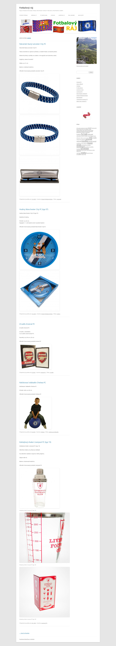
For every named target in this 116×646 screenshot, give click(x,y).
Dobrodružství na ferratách (82, 66)
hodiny (58, 314)
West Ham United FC (81, 101)
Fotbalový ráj (26, 7)
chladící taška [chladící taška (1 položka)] (79, 130)
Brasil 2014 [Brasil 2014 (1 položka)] (81, 129)
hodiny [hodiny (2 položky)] (79, 134)
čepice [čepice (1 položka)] (82, 154)
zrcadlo (51, 372)
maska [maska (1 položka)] (87, 137)
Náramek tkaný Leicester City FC (32, 44)
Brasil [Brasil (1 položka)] (78, 129)
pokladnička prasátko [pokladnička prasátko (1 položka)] (86, 145)
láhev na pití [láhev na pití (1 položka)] (83, 137)
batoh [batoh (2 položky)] (90, 128)
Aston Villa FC (80, 84)
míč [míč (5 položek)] (90, 137)
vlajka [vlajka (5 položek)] (83, 152)
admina (29, 38)
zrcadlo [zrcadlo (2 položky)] (79, 154)
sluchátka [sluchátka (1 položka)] (78, 153)
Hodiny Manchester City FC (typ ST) (33, 209)
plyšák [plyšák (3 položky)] (79, 145)
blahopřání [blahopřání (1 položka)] (94, 128)
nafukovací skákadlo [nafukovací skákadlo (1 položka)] (81, 139)
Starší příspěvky (24, 633)
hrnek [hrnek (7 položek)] (84, 134)
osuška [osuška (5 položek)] (84, 141)
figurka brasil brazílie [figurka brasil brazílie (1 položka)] (88, 130)
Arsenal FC (34, 15)
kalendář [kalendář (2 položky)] (90, 134)
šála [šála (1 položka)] (85, 154)
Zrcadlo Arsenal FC (27, 324)
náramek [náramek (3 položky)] (88, 139)
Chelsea (53, 15)
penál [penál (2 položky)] (94, 141)
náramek (59, 199)
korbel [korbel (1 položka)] (82, 136)
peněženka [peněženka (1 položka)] (79, 143)
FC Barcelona (43, 15)
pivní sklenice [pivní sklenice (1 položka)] (84, 143)
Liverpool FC (62, 15)
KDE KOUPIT (81, 15)
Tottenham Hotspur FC (82, 99)
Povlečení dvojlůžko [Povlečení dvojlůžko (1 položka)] (89, 146)
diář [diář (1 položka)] (83, 130)
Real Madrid (71, 15)
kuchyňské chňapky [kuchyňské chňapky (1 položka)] (92, 136)
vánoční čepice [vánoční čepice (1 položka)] (90, 153)
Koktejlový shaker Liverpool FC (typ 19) (35, 442)
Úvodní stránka (23, 15)
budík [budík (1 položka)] (90, 129)
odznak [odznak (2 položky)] (79, 141)
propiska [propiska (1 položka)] (78, 148)
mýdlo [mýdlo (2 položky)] (95, 138)
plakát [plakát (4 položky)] (90, 143)
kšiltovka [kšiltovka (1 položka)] (78, 137)
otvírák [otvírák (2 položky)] (90, 141)
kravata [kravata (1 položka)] (85, 136)
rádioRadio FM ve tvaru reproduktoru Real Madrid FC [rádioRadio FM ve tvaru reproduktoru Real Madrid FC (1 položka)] (86, 151)
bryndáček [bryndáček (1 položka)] (86, 129)
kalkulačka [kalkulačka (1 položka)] (79, 136)
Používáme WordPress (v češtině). (27, 639)
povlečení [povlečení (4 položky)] (81, 146)
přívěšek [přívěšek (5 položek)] (85, 148)
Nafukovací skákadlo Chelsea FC (32, 382)
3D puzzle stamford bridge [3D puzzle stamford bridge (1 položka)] (82, 128)
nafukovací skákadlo (53, 432)
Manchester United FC (82, 93)
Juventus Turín (80, 90)
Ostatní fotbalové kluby (47, 199)
